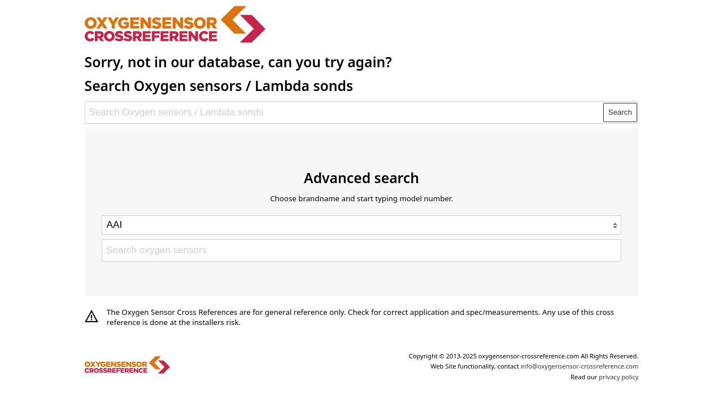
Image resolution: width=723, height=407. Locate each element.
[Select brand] (361, 225)
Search (620, 112)
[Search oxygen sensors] (361, 250)
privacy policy (618, 377)
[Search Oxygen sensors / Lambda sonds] (344, 112)
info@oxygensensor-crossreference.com (580, 366)
